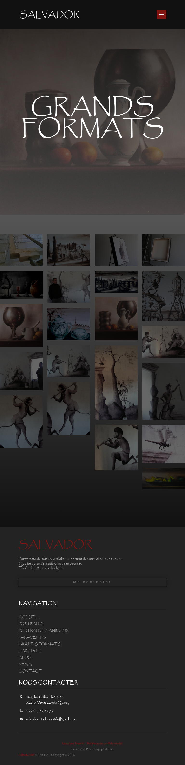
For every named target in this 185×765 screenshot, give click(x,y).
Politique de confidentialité (105, 743)
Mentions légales (73, 743)
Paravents (32, 637)
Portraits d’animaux (44, 630)
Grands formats (40, 644)
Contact (30, 671)
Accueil (29, 617)
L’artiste (30, 650)
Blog (25, 657)
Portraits (31, 623)
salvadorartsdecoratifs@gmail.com (51, 719)
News (25, 664)
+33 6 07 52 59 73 (39, 711)
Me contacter (92, 582)
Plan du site (26, 755)
